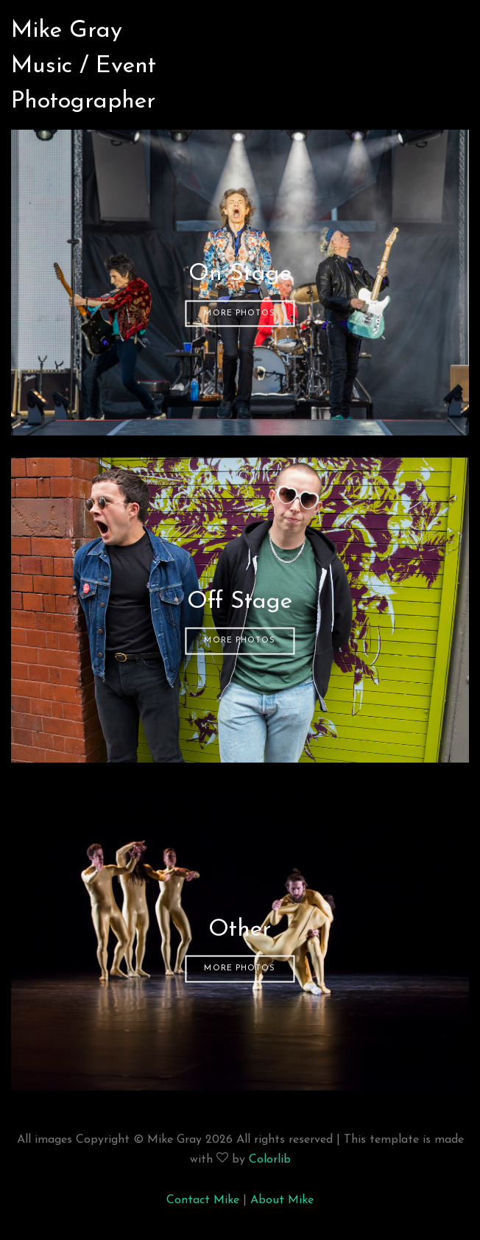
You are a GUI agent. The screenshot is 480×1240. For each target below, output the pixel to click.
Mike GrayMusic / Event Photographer (83, 48)
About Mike (282, 1200)
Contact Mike (202, 1200)
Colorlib (270, 1160)
